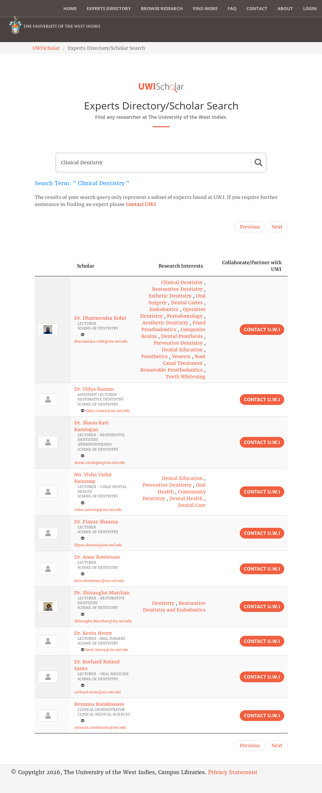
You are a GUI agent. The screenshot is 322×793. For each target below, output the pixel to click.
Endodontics (163, 309)
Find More (205, 8)
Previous (250, 227)
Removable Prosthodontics (171, 370)
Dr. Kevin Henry (93, 633)
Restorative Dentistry (177, 289)
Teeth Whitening (186, 377)
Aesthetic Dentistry (165, 323)
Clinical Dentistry (182, 282)
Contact (256, 8)
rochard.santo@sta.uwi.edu (97, 692)
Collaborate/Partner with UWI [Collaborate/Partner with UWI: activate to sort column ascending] (252, 266)
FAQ (232, 8)
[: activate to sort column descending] (53, 266)
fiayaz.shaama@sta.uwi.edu (98, 545)
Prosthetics (154, 356)
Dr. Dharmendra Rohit (100, 318)
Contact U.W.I (141, 204)
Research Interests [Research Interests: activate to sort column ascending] (180, 266)
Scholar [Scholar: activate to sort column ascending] (85, 266)
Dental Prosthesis (182, 336)
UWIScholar (46, 48)
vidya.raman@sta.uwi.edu (107, 411)
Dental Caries (187, 303)
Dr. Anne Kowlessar (97, 557)
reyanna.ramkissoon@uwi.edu (100, 727)
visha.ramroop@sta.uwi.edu (98, 510)
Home (70, 8)
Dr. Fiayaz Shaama (96, 522)
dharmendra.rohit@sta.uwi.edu (100, 341)
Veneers (181, 356)
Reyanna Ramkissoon (99, 704)
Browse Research (162, 8)
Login (310, 8)
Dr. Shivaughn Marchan (101, 593)
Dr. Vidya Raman (94, 389)
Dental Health (186, 498)
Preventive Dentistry (178, 343)
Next (277, 227)
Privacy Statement (233, 772)
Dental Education (182, 350)
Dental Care (192, 505)
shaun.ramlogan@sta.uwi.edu (99, 462)
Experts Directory (109, 8)
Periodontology (185, 316)
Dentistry (163, 603)
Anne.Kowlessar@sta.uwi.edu (99, 581)
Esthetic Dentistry (170, 296)
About (285, 8)
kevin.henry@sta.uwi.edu (106, 650)
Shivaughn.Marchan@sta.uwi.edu (102, 621)
